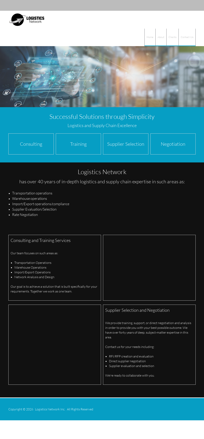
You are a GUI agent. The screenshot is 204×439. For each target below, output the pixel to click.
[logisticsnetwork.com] (26, 20)
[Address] (178, 5)
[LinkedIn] (184, 5)
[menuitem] (149, 37)
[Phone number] (166, 5)
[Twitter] (190, 5)
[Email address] (172, 5)
